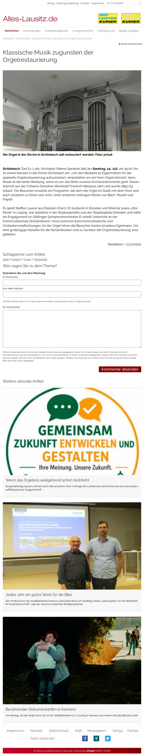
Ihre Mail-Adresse (13, 288)
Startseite (8, 38)
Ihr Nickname (10, 277)
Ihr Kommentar (11, 307)
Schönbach (40, 259)
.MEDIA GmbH (99, 750)
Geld (6, 259)
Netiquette (28, 361)
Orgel (27, 259)
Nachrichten (23, 38)
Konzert (16, 259)
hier (134, 358)
